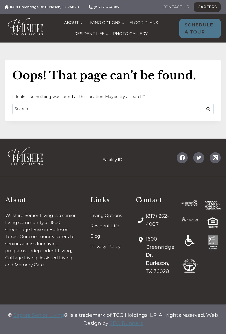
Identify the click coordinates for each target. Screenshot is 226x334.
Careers (207, 7)
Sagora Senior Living (38, 315)
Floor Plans (143, 22)
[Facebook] (182, 157)
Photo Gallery (130, 33)
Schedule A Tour (199, 28)
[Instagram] (215, 157)
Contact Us (176, 7)
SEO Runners (126, 323)
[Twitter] (198, 157)
